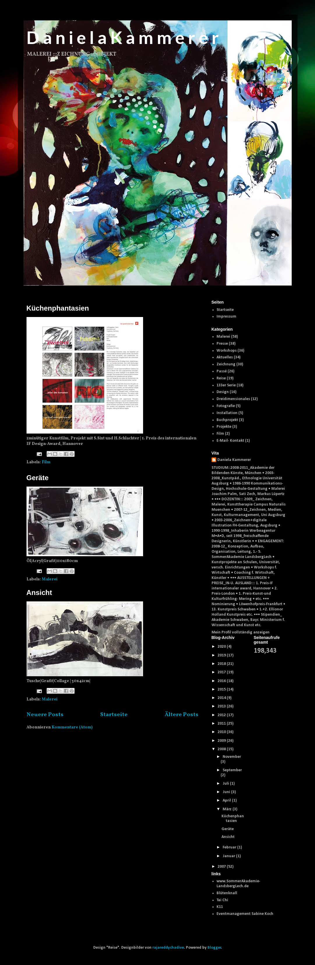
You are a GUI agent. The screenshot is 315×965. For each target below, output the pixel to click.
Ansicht (39, 592)
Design (223, 392)
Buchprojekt (227, 420)
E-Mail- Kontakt (230, 441)
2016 (222, 681)
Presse (222, 343)
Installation (227, 413)
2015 (222, 689)
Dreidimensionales (233, 399)
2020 (222, 646)
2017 (222, 672)
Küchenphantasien (58, 308)
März (228, 809)
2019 (222, 655)
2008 (222, 749)
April (227, 800)
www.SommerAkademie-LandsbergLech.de (238, 883)
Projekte (224, 427)
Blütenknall (227, 893)
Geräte (38, 478)
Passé (222, 371)
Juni (227, 792)
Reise (221, 378)
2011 (222, 723)
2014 (222, 698)
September (232, 770)
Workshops (227, 350)
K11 (220, 907)
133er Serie (226, 385)
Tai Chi (222, 900)
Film (46, 462)
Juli (226, 783)
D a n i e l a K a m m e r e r (123, 37)
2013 (222, 706)
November (232, 757)
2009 (222, 741)
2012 (222, 715)
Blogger (214, 947)
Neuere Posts (45, 715)
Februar (230, 847)
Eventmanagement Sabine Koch (245, 914)
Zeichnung (226, 364)
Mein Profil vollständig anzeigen (241, 632)
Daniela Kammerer (234, 460)
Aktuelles (225, 357)
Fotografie (226, 406)
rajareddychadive (168, 947)
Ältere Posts (181, 715)
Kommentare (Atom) (72, 727)
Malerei (49, 579)
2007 (222, 866)
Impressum (226, 316)
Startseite (114, 715)
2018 (222, 664)
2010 (222, 732)
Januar (229, 856)
